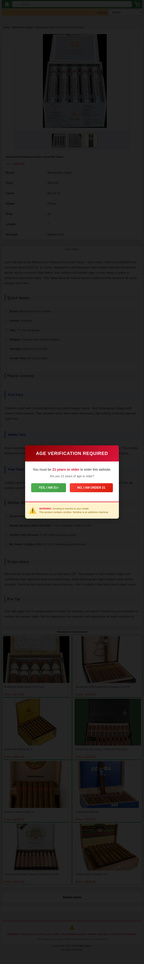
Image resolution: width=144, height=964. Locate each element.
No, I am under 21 (91, 487)
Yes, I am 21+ (48, 487)
